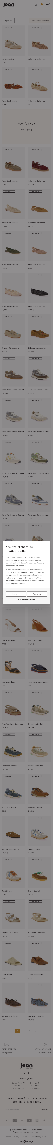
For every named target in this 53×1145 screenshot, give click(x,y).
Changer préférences (26, 600)
